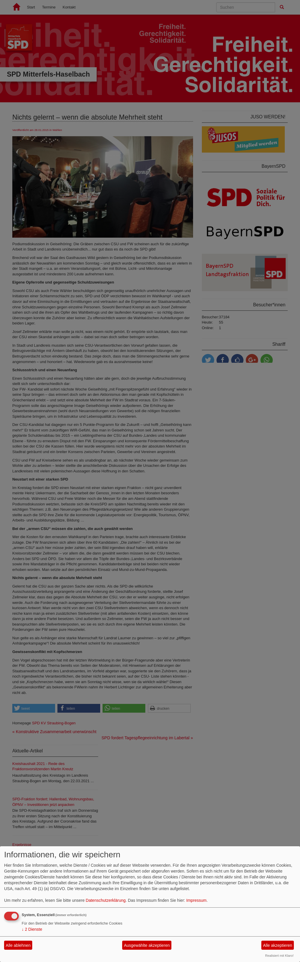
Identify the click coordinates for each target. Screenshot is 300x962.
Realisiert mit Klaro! (279, 955)
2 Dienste (32, 929)
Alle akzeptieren (277, 945)
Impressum (196, 900)
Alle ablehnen (18, 945)
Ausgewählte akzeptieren (147, 945)
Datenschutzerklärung (106, 900)
